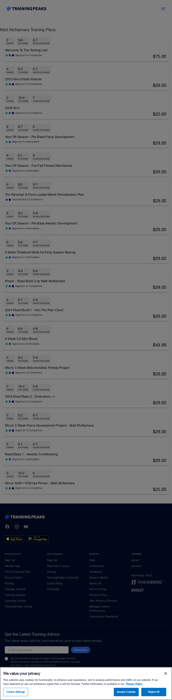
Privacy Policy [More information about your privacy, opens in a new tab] (134, 691)
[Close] (165, 681)
